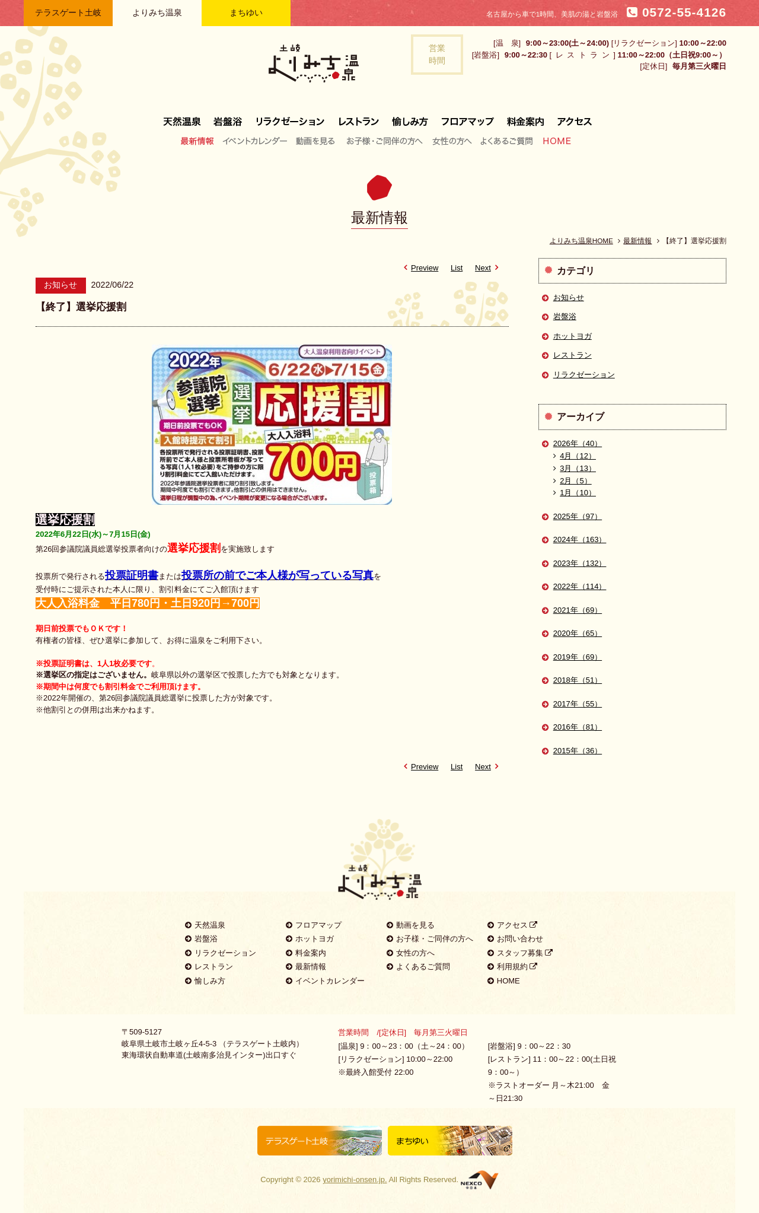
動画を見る (317, 140)
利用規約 (512, 966)
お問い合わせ (515, 938)
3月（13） (574, 468)
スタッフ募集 (520, 952)
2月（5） (572, 480)
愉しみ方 (411, 117)
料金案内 (525, 117)
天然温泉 (185, 117)
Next (488, 267)
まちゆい (246, 12)
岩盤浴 (228, 117)
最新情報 (200, 140)
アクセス (571, 117)
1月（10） (574, 492)
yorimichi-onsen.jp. (355, 1179)
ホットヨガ (572, 336)
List (457, 267)
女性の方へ (452, 140)
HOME (554, 140)
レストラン (358, 117)
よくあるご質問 (506, 140)
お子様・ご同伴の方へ (385, 140)
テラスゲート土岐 (68, 12)
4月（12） (574, 455)
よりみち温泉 (157, 12)
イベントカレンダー (255, 140)
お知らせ (568, 297)
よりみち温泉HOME (581, 240)
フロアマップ (468, 117)
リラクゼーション (290, 117)
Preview (419, 267)
